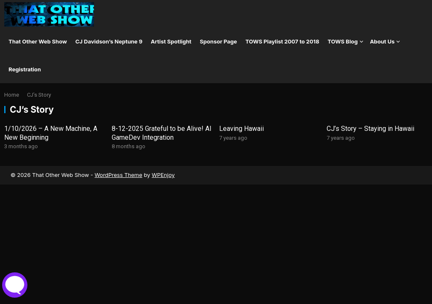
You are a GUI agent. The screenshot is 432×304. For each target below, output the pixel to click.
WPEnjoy (163, 174)
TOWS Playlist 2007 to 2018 (282, 41)
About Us (382, 41)
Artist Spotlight (171, 41)
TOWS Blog (342, 41)
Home (11, 95)
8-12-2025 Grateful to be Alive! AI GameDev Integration (162, 133)
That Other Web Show (37, 41)
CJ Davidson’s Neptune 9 (108, 41)
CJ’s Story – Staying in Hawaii (370, 129)
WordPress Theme (118, 174)
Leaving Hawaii (241, 129)
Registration (24, 69)
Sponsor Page (218, 41)
